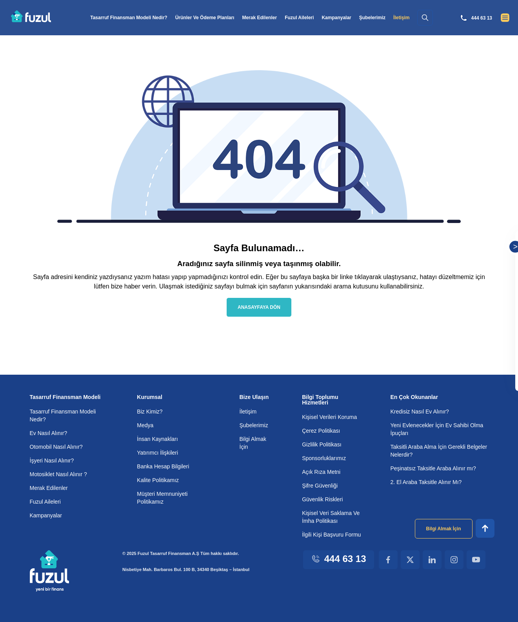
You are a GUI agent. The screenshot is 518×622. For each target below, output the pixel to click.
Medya (145, 424)
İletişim (249, 411)
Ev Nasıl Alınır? (47, 432)
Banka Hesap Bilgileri (163, 466)
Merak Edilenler (265, 17)
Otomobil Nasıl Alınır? (57, 446)
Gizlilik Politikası (321, 444)
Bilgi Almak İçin (253, 442)
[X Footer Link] (410, 559)
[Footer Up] (485, 528)
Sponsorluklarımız (323, 457)
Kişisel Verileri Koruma (328, 416)
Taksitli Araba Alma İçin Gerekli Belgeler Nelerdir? (429, 450)
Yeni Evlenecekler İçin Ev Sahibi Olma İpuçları (436, 428)
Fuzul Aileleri (306, 17)
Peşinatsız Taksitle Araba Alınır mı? (434, 467)
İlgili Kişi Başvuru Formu (329, 534)
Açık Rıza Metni (320, 471)
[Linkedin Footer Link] (432, 559)
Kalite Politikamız (158, 479)
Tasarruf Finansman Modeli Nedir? (130, 17)
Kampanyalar (344, 17)
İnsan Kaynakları (156, 438)
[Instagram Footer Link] (454, 559)
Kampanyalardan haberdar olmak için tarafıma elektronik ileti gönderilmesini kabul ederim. (466, 352)
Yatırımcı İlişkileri (156, 452)
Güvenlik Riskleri (321, 498)
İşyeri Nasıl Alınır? (51, 460)
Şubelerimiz (381, 17)
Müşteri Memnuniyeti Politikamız (163, 497)
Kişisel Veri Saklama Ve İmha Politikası (329, 516)
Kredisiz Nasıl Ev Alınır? (419, 411)
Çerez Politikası (321, 430)
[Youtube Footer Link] (476, 559)
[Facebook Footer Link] (388, 559)
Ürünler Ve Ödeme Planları (208, 17)
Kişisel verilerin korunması (456, 327)
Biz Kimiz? (149, 411)
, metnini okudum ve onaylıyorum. (466, 331)
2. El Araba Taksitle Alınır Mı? (426, 481)
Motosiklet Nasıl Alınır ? (59, 473)
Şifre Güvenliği (319, 485)
